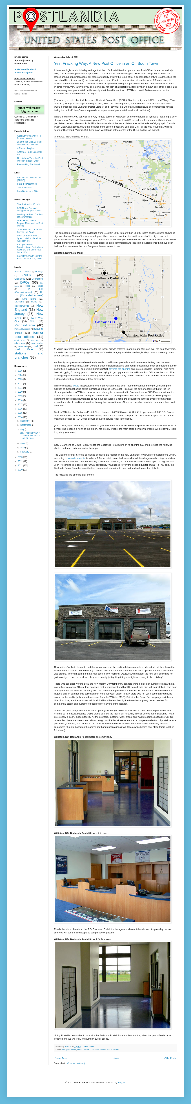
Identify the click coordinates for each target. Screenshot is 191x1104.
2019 (20, 396)
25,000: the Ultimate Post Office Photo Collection (29, 143)
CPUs (26, 275)
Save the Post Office (27, 184)
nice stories (37, 343)
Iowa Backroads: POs (27, 191)
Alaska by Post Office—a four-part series (29, 137)
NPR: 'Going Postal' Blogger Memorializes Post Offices (30, 223)
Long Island (29, 299)
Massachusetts (21, 306)
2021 (20, 387)
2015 (20, 413)
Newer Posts (61, 1058)
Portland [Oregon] (22, 329)
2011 (20, 465)
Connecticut (37, 279)
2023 (20, 379)
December (25, 421)
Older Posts (170, 1058)
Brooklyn (39, 271)
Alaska (17, 271)
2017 (20, 404)
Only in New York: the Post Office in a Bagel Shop (30, 159)
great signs (19, 340)
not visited (94, 1049)
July (22, 429)
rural (35, 346)
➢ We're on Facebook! (25, 69)
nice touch (23, 346)
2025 (20, 371)
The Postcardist (24, 187)
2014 (20, 417)
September (26, 425)
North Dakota (83, 1049)
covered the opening (119, 369)
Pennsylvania (24, 325)
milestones (19, 343)
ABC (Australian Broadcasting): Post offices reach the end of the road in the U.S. (30, 248)
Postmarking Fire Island (28, 164)
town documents (76, 458)
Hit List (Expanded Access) (28, 294)
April (22, 447)
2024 (20, 375)
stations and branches (109, 1049)
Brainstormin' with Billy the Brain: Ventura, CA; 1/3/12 (29, 257)
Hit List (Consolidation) (28, 291)
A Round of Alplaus (26, 148)
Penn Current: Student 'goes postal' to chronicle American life (29, 238)
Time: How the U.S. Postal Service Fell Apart (29, 230)
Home (116, 1058)
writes (76, 385)
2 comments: (89, 1046)
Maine (34, 301)
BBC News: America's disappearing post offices (29, 209)
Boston (28, 271)
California (19, 278)
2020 (20, 392)
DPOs (24, 282)
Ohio (32, 321)
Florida (27, 286)
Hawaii (40, 286)
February (25, 452)
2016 (20, 409)
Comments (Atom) (76, 1063)
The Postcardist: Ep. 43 (28, 204)
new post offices (69, 1049)
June (23, 443)
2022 (20, 383)
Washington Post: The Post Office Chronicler (30, 215)
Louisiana (19, 301)
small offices (23, 349)
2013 (20, 457)
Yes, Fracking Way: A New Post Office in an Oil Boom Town (106, 63)
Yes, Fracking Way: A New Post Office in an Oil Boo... (30, 435)
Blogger (121, 1082)
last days (35, 340)
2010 (20, 470)
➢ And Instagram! (23, 72)
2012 (20, 461)
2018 (20, 400)
